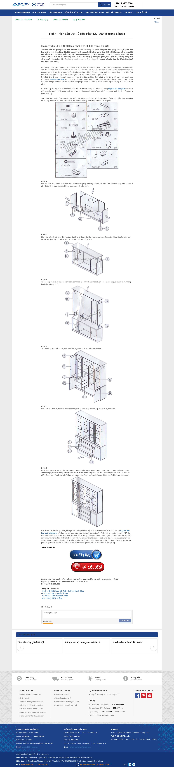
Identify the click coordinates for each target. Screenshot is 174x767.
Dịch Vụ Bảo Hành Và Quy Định (65, 705)
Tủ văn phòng (55, 12)
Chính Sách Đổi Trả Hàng (52, 598)
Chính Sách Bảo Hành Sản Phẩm (55, 596)
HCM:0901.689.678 (89, 764)
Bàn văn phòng (22, 12)
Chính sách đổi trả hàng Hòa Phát (66, 701)
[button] (20, 647)
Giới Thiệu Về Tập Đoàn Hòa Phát (31, 709)
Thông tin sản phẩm (23, 19)
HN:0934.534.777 (29, 764)
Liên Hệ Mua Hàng (25, 698)
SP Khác (129, 12)
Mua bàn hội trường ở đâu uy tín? (128, 642)
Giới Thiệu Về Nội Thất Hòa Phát (31, 705)
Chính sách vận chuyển (62, 698)
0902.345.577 (105, 764)
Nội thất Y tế (141, 12)
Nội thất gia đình (114, 12)
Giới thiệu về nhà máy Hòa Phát (30, 694)
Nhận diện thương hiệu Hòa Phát (31, 701)
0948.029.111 (44, 764)
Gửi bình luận (125, 620)
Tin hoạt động (42, 19)
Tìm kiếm (104, 4)
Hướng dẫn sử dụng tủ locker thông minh (104, 694)
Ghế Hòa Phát (39, 12)
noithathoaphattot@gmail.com (79, 747)
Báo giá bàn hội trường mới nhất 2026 (82, 642)
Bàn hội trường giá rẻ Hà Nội (31, 642)
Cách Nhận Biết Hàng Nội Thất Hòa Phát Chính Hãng (63, 591)
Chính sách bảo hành (62, 694)
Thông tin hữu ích (60, 19)
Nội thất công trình (95, 12)
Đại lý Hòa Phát (79, 19)
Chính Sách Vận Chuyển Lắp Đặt (55, 593)
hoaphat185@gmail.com (104, 715)
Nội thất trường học (74, 12)
